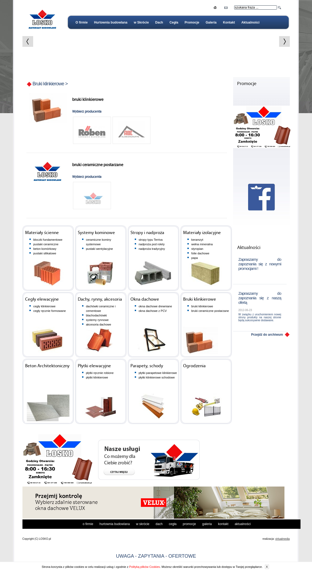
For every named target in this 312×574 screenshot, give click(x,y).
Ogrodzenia (194, 366)
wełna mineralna (202, 244)
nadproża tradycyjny (152, 248)
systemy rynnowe (97, 320)
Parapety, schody (146, 366)
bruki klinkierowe (202, 306)
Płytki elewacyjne (94, 366)
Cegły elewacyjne (42, 299)
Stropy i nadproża (147, 233)
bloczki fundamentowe (48, 239)
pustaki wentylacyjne (99, 248)
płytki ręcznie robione (100, 372)
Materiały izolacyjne (202, 233)
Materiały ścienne (42, 233)
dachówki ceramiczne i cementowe (101, 308)
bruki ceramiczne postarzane (210, 310)
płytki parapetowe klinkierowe (158, 372)
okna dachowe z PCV (153, 310)
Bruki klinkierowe (48, 83)
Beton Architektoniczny (47, 366)
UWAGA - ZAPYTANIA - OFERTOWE (156, 556)
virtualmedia (282, 538)
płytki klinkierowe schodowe (157, 377)
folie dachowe (200, 253)
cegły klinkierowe (44, 306)
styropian (197, 248)
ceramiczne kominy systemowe (98, 242)
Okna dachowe (144, 299)
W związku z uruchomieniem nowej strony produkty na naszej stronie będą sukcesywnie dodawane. (259, 317)
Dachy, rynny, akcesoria (100, 299)
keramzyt (197, 239)
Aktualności (250, 22)
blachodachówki (96, 315)
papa (194, 257)
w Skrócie (141, 22)
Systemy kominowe (96, 233)
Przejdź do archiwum (267, 334)
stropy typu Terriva (151, 239)
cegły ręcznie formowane (49, 310)
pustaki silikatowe (44, 253)
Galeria (211, 22)
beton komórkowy (44, 248)
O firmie (82, 22)
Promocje (192, 22)
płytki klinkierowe (97, 377)
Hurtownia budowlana (111, 22)
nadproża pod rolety (152, 244)
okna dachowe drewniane (155, 306)
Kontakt (229, 22)
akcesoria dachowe (98, 324)
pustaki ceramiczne (46, 244)
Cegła (174, 22)
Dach (159, 22)
